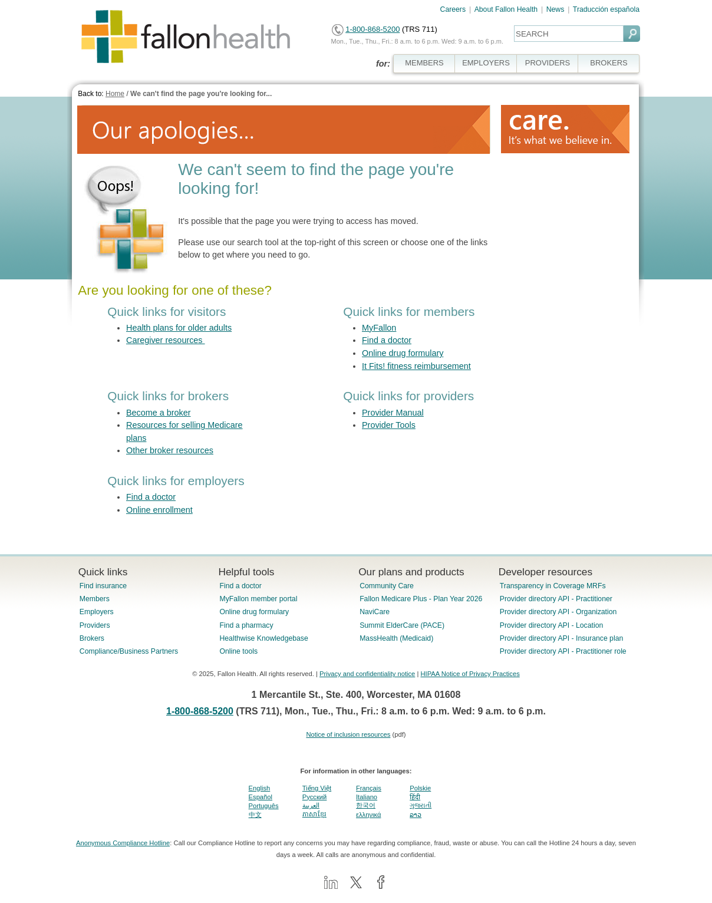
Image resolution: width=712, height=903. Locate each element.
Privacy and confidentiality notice (367, 673)
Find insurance (103, 586)
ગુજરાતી (420, 805)
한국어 (365, 805)
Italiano (366, 796)
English (260, 788)
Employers (97, 612)
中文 (255, 814)
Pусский (314, 796)
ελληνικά (368, 814)
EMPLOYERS (486, 62)
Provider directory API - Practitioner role (563, 651)
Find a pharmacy (246, 625)
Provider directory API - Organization (558, 612)
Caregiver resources (165, 340)
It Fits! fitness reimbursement (416, 366)
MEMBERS (424, 62)
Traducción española (606, 9)
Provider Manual (393, 412)
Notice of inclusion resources (348, 734)
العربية (310, 805)
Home (115, 94)
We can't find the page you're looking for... (201, 94)
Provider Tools (389, 425)
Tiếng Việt (316, 788)
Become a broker (158, 412)
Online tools (238, 651)
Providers (95, 625)
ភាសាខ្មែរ (314, 814)
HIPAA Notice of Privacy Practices (469, 673)
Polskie (420, 788)
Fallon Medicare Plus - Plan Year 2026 (421, 599)
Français (368, 788)
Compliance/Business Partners (129, 651)
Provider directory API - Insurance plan (561, 638)
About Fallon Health (506, 9)
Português (264, 805)
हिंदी (415, 796)
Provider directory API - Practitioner (556, 599)
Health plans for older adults (179, 327)
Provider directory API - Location (551, 625)
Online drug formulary (402, 353)
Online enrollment (159, 510)
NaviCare (375, 612)
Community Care (387, 586)
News (555, 9)
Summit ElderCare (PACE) (402, 625)
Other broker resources (169, 450)
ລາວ (415, 814)
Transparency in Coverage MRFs (553, 586)
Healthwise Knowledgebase (263, 638)
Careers (453, 9)
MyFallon (379, 327)
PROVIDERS (547, 62)
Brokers (92, 638)
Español (260, 796)
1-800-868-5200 (372, 29)
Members (95, 599)
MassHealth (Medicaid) (396, 638)
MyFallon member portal (258, 599)
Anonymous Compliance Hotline (123, 842)
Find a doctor (386, 340)
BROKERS (608, 62)
